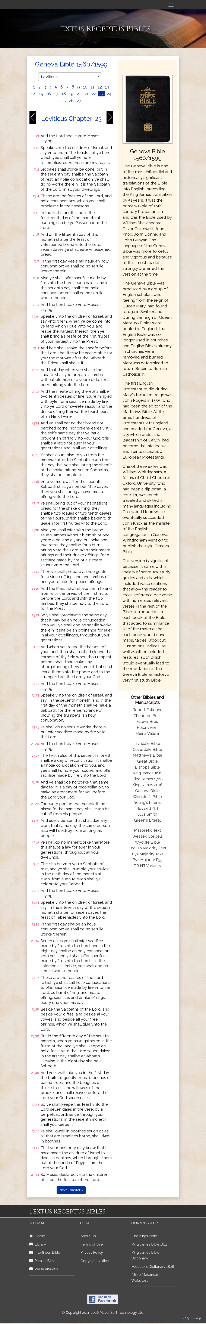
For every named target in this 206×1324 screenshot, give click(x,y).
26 (71, 100)
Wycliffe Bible (147, 842)
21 (86, 93)
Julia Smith (147, 814)
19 (71, 93)
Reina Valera (147, 733)
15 (41, 93)
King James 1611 (147, 773)
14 (33, 93)
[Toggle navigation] (171, 5)
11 (93, 87)
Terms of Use (91, 1244)
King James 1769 (147, 779)
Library (37, 1244)
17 (56, 93)
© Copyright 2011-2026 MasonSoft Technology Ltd (102, 1313)
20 (79, 93)
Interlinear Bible (44, 1252)
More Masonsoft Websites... (145, 1277)
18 (63, 93)
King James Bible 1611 (150, 1244)
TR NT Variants (147, 865)
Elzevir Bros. (147, 721)
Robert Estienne (147, 709)
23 (101, 93)
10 (85, 87)
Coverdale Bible (147, 749)
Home (37, 1236)
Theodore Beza (147, 715)
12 (100, 87)
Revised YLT (147, 808)
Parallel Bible (42, 1261)
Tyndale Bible (147, 743)
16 (48, 93)
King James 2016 (147, 784)
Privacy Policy (91, 1252)
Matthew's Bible (147, 755)
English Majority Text (147, 848)
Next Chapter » (71, 1190)
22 (94, 93)
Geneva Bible (147, 790)
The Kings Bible (144, 1236)
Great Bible (147, 761)
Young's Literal (147, 802)
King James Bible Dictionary (145, 1255)
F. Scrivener (147, 727)
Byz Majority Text (147, 854)
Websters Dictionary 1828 (153, 1266)
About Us (88, 1236)
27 (79, 100)
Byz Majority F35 (147, 860)
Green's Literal (147, 820)
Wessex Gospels (147, 836)
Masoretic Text (147, 830)
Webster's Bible (147, 796)
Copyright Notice (94, 1261)
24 (109, 93)
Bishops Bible (147, 767)
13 (107, 87)
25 (63, 100)
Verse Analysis (43, 1269)
